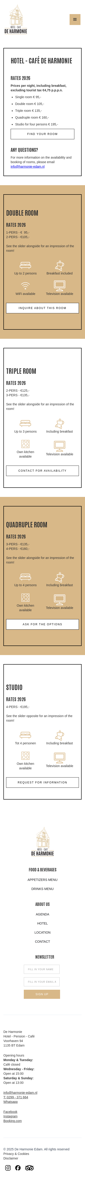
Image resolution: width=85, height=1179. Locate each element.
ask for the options (42, 624)
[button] (75, 19)
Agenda (42, 914)
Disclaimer (10, 1158)
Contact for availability (42, 470)
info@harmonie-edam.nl (28, 166)
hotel (42, 923)
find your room (42, 134)
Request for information (42, 782)
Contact (42, 941)
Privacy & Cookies (16, 1154)
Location (42, 932)
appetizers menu (42, 880)
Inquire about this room (42, 308)
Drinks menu (42, 889)
